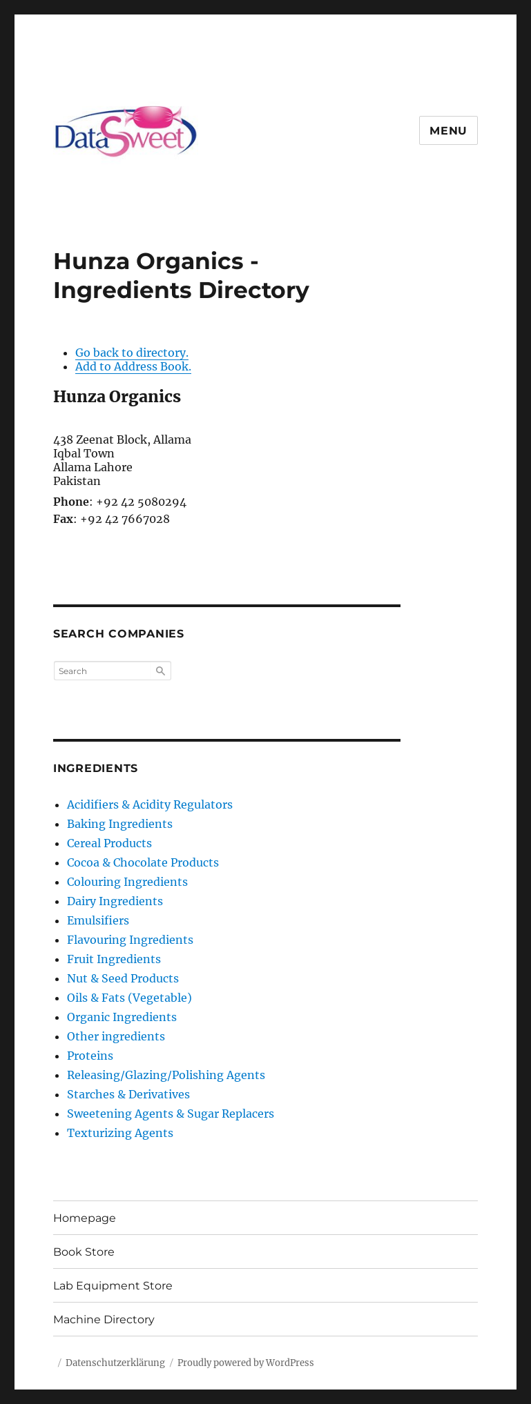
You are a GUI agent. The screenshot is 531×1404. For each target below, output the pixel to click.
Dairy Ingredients (115, 901)
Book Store (84, 1251)
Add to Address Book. (133, 366)
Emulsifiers (98, 920)
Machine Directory (104, 1319)
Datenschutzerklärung (115, 1363)
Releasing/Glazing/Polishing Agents (166, 1075)
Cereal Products (109, 843)
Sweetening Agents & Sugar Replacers (170, 1113)
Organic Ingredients (122, 1017)
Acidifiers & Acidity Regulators (150, 804)
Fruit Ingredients (114, 959)
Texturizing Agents (120, 1133)
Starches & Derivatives (128, 1094)
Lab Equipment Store (113, 1285)
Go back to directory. (132, 352)
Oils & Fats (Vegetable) (129, 998)
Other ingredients (116, 1036)
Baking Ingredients (120, 824)
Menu (448, 130)
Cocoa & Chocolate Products (143, 862)
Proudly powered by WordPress (245, 1363)
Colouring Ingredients (127, 882)
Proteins (90, 1055)
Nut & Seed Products (123, 978)
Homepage (84, 1218)
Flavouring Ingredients (130, 940)
